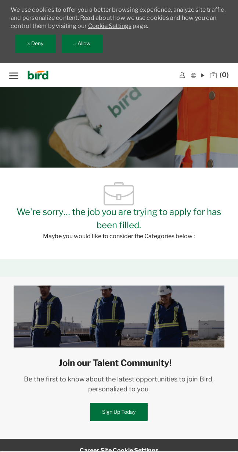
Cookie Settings (109, 25)
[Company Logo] (40, 75)
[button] (198, 74)
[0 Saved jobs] (219, 75)
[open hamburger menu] (13, 74)
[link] (182, 75)
